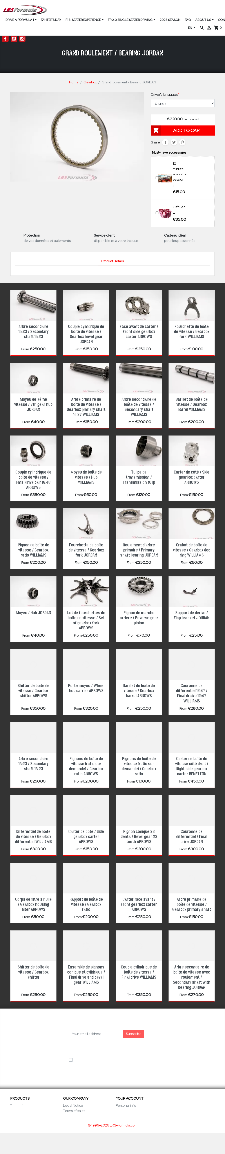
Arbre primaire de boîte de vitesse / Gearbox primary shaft (191, 904)
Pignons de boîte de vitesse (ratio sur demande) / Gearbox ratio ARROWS (86, 766)
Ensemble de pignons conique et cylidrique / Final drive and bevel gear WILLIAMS (86, 975)
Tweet (174, 142)
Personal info (126, 1105)
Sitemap (69, 1132)
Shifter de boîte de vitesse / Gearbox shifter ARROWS (33, 690)
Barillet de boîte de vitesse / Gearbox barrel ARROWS (139, 690)
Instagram (22, 39)
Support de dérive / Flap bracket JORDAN (191, 615)
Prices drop (19, 1105)
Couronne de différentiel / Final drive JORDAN (191, 836)
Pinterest (182, 142)
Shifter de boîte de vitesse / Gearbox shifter (33, 972)
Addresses (124, 1121)
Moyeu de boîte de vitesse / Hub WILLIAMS (86, 477)
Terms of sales (74, 1110)
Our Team (71, 1116)
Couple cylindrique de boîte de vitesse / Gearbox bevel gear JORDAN (86, 334)
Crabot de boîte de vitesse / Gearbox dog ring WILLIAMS (191, 550)
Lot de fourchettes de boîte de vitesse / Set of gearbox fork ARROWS (86, 620)
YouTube (14, 39)
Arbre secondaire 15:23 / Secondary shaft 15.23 (33, 331)
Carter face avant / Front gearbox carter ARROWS (139, 904)
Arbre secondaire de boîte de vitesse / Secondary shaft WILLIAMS (139, 407)
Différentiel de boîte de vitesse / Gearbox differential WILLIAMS (33, 836)
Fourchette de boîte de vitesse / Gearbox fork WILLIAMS (191, 331)
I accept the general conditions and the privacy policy (105, 1062)
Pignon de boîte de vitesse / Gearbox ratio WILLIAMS (33, 550)
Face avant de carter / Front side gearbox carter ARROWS (139, 331)
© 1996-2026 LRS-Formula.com (113, 1146)
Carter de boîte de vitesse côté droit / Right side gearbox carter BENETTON (191, 766)
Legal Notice (73, 1105)
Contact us (71, 1126)
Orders (121, 1110)
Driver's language (165, 94)
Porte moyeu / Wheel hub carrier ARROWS (86, 688)
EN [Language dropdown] (190, 28)
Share (165, 142)
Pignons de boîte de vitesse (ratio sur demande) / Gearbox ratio (139, 766)
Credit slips (124, 1116)
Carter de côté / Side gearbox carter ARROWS (191, 477)
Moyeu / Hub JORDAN (33, 613)
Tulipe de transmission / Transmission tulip (139, 477)
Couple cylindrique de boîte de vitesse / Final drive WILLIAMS (139, 972)
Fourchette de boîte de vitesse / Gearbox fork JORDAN (86, 550)
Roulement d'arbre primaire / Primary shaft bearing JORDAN (139, 550)
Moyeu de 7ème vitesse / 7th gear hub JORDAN (33, 404)
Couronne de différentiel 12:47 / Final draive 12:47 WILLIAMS (191, 693)
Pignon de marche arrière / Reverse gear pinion (139, 618)
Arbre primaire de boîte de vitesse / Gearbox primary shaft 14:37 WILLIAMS (86, 407)
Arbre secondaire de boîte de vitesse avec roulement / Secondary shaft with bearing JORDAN (191, 977)
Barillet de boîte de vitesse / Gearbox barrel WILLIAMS (192, 404)
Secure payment (76, 1121)
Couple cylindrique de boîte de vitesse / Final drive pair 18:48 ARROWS (33, 480)
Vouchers (123, 1126)
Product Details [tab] (112, 261)
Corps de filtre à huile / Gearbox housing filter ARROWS (33, 904)
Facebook (5, 39)
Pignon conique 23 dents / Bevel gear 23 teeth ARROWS (139, 836)
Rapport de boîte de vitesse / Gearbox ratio (86, 904)
